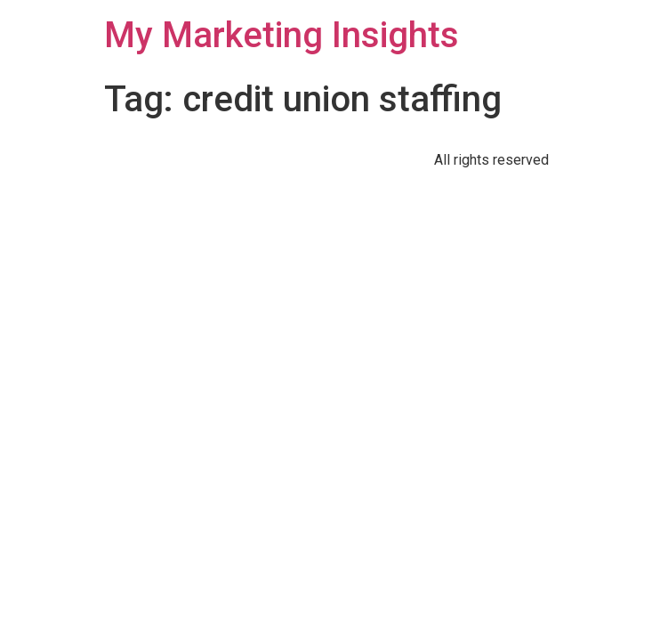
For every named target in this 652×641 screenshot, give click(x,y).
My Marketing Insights (281, 35)
